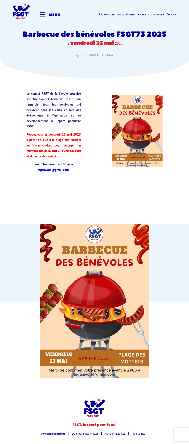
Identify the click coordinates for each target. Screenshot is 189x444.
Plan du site (138, 433)
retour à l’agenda (94, 55)
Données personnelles (85, 433)
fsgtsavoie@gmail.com (53, 170)
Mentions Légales (115, 433)
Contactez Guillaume (53, 433)
